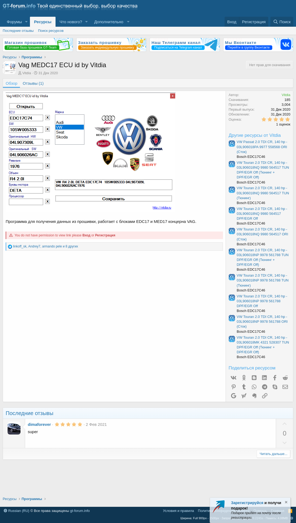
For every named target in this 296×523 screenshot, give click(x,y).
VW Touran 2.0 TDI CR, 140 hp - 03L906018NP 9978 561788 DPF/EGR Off (262, 301)
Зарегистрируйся (247, 503)
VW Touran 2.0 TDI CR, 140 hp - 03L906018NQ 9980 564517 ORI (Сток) (262, 234)
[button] (26, 22)
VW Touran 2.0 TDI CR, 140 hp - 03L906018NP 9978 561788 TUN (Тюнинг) (263, 280)
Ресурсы (42, 21)
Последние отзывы (18, 31)
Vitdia (26, 73)
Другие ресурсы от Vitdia (255, 135)
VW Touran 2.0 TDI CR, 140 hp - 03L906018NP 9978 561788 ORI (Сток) (262, 321)
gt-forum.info (80, 511)
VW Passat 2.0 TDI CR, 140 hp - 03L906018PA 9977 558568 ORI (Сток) (262, 147)
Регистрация (105, 235)
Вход (86, 235)
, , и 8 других (45, 246)
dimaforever (39, 424)
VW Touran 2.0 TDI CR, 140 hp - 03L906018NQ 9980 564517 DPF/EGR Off (262, 213)
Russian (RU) (16, 511)
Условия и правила (178, 511)
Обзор (11, 83)
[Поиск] (281, 22)
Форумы (14, 21)
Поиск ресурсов (51, 31)
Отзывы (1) (33, 83)
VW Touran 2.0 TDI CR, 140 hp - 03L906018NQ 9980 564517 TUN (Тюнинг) (263, 193)
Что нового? (71, 21)
